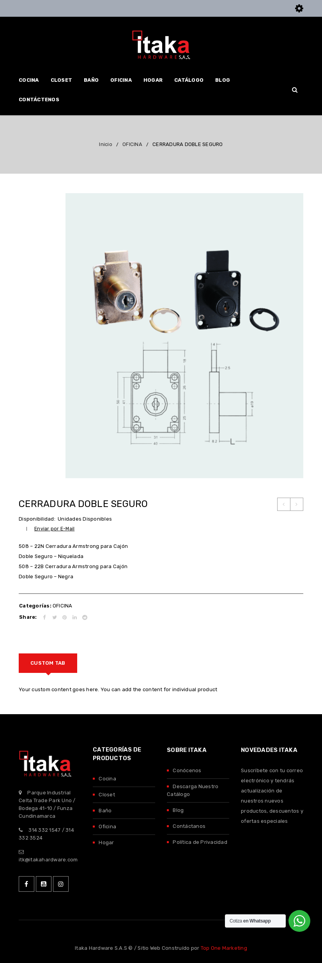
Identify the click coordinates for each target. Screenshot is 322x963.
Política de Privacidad (200, 842)
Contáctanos (189, 826)
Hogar (106, 842)
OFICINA (132, 144)
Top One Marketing (224, 948)
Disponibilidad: (37, 519)
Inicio (105, 144)
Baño (105, 810)
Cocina (107, 779)
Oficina (107, 826)
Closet (107, 795)
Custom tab (47, 663)
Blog (178, 810)
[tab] (48, 663)
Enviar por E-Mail (54, 529)
